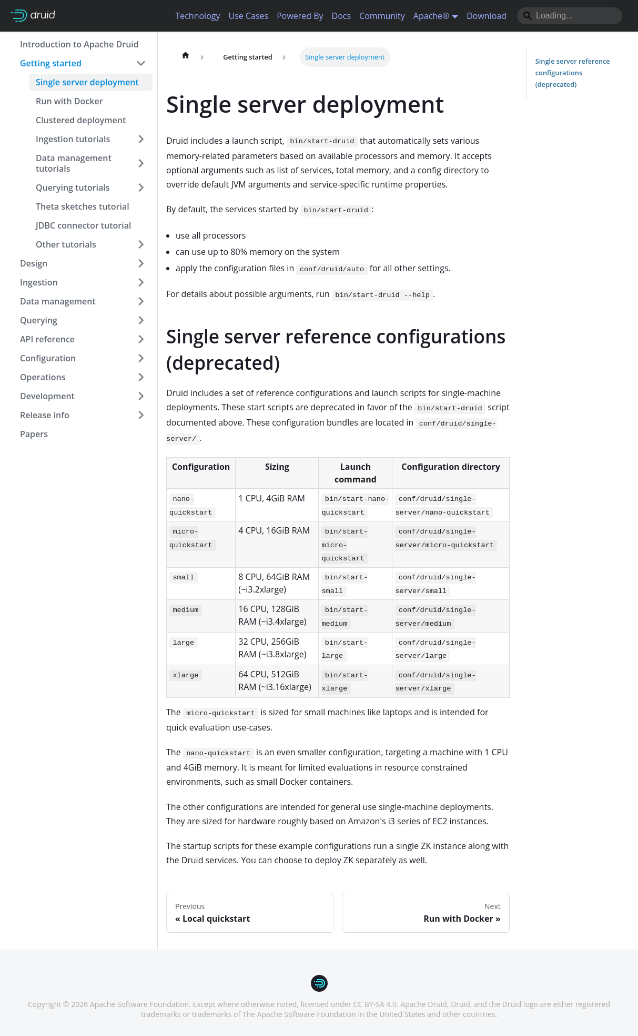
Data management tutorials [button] (74, 163)
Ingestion (39, 282)
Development (47, 396)
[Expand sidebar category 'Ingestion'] (141, 282)
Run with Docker (69, 101)
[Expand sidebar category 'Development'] (141, 396)
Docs (341, 16)
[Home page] (186, 57)
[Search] (569, 15)
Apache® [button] (431, 16)
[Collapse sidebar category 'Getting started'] (141, 63)
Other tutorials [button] (66, 244)
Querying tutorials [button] (73, 187)
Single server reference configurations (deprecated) (572, 72)
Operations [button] (42, 377)
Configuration (48, 358)
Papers (34, 434)
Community (382, 16)
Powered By (300, 16)
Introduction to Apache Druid (79, 44)
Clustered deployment (81, 120)
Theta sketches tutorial (82, 206)
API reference (47, 339)
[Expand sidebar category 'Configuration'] (141, 358)
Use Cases (248, 16)
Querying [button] (38, 320)
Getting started (51, 63)
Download (487, 16)
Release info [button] (44, 415)
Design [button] (33, 263)
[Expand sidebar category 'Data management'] (141, 301)
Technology (197, 16)
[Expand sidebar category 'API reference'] (141, 339)
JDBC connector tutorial (83, 225)
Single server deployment (87, 82)
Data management (58, 301)
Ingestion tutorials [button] (73, 139)
